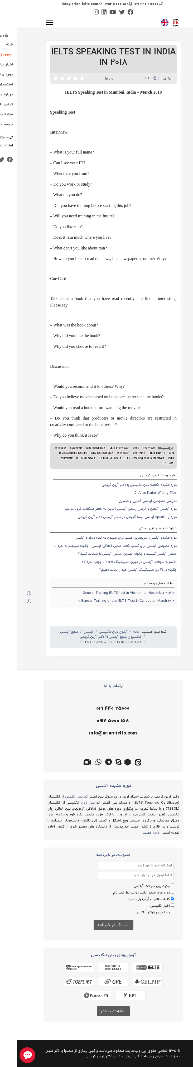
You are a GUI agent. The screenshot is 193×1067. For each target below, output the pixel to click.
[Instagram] (79, 13)
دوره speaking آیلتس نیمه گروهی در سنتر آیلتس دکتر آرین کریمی (110, 517)
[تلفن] (95, 708)
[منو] (32, 23)
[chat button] (10, 1055)
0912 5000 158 (100, 4)
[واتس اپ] (81, 761)
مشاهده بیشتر (96, 1011)
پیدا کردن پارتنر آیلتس (136, 912)
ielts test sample (84, 453)
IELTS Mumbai (68, 458)
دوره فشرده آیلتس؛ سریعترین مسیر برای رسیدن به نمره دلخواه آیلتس (109, 537)
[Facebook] (114, 13)
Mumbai (49, 458)
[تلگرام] (91, 761)
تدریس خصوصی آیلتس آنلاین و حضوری (131, 501)
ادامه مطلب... (133, 832)
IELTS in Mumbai (92, 458)
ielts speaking (77, 448)
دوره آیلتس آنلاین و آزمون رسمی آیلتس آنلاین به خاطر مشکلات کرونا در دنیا (104, 509)
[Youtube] (96, 13)
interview (131, 448)
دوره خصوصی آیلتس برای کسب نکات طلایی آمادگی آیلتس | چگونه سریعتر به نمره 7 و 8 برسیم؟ (90, 546)
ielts (118, 448)
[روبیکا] (111, 761)
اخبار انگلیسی (143, 905)
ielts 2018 (121, 453)
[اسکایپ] (101, 761)
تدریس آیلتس (59, 796)
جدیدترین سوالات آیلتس (135, 886)
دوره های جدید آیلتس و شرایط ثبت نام (124, 892)
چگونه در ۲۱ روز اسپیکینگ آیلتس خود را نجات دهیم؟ (121, 570)
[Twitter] (105, 13)
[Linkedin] (87, 13)
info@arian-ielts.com (63, 4)
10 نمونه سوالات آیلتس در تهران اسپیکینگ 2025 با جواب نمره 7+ (112, 562)
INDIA (150, 463)
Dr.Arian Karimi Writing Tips (139, 493)
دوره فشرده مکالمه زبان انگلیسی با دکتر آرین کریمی (122, 485)
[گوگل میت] (71, 761)
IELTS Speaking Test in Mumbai (127, 458)
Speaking (58, 448)
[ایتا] (122, 761)
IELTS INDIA (139, 453)
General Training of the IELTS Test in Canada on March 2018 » (109, 601)
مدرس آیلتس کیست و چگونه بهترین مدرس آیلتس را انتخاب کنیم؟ (110, 554)
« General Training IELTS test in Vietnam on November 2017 (112, 593)
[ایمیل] (95, 733)
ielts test (105, 453)
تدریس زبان (73, 802)
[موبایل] (95, 721)
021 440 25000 (129, 4)
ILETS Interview (101, 448)
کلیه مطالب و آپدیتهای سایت (131, 899)
